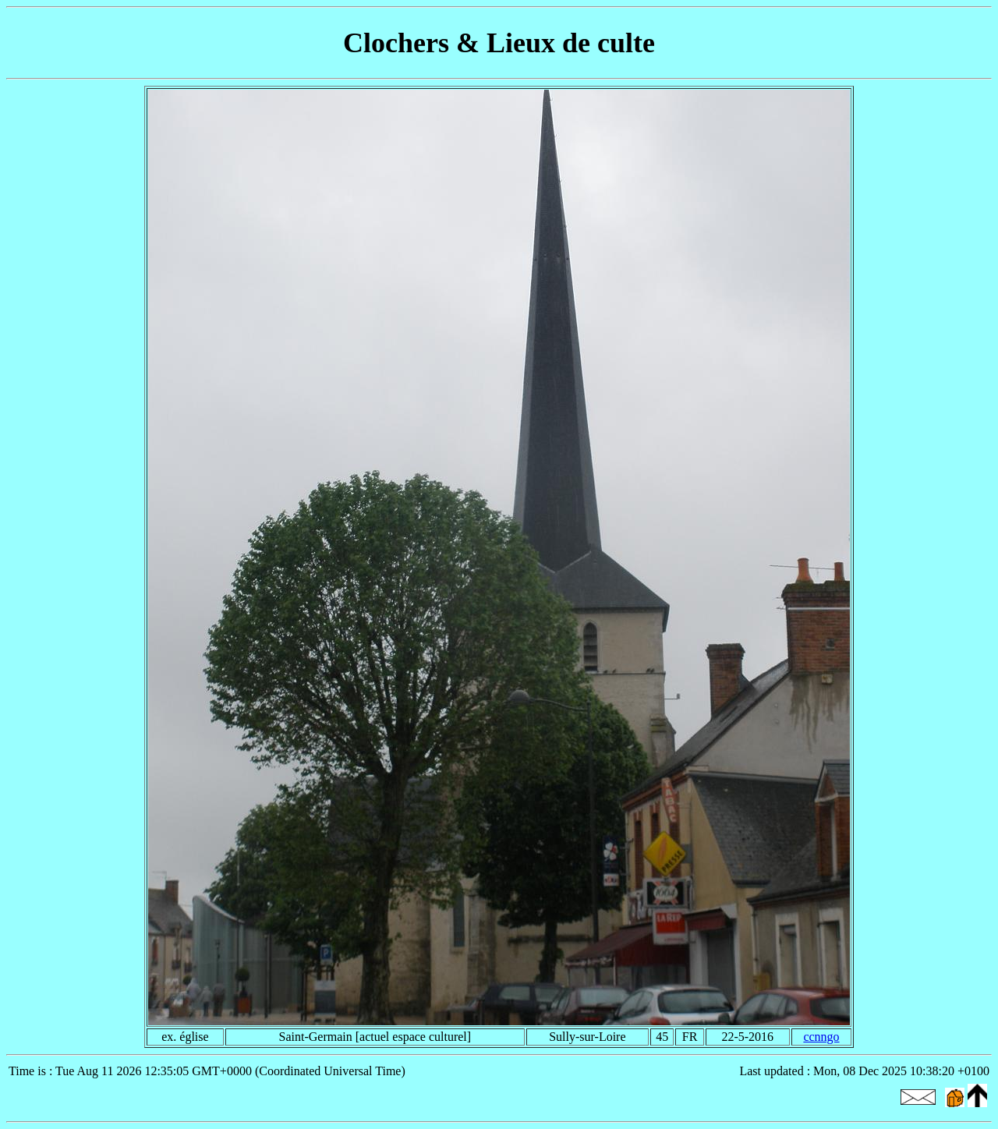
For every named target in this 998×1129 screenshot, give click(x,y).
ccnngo (821, 1036)
